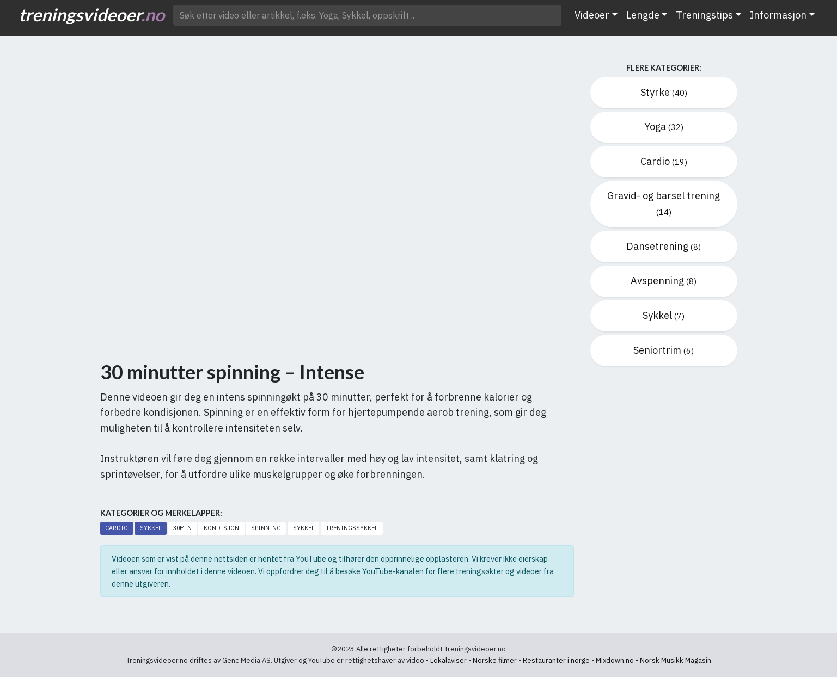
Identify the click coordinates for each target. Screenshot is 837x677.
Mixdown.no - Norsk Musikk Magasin (653, 660)
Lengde (642, 15)
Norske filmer (495, 660)
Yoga (663, 126)
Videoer (592, 15)
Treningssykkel (351, 528)
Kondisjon (221, 528)
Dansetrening (663, 246)
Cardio (116, 528)
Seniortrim (663, 350)
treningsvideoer (91, 14)
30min (182, 528)
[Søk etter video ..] (367, 15)
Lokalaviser (448, 660)
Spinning (266, 528)
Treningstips (704, 15)
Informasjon (778, 15)
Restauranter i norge (556, 660)
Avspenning (664, 280)
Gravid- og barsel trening (663, 203)
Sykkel (150, 528)
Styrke (663, 92)
